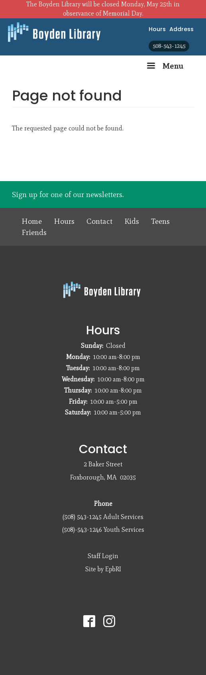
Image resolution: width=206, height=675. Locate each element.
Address (181, 29)
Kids (131, 221)
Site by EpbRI (103, 569)
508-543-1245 (169, 45)
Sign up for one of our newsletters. (68, 194)
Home (32, 221)
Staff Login (103, 556)
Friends (34, 232)
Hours (157, 29)
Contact (99, 221)
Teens (160, 221)
